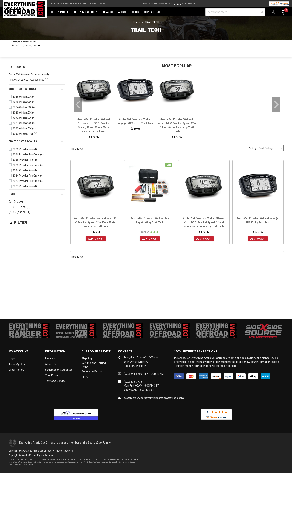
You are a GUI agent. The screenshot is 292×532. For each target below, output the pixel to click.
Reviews (50, 358)
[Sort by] (270, 148)
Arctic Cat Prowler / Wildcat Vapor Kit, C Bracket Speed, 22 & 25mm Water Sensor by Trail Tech (177, 125)
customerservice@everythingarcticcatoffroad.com (154, 397)
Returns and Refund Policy (94, 364)
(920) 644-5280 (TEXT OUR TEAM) (144, 373)
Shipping (87, 358)
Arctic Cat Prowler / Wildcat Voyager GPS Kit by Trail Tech (135, 121)
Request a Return (92, 371)
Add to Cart (95, 238)
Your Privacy (52, 375)
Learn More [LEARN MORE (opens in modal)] (188, 3)
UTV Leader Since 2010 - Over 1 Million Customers (77, 3)
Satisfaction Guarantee (59, 369)
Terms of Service (55, 380)
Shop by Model (59, 12)
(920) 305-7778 (133, 381)
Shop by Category (86, 12)
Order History (16, 369)
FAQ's (85, 377)
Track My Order (18, 364)
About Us (50, 364)
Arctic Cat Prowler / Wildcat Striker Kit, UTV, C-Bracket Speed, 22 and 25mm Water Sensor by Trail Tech (93, 125)
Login (12, 358)
